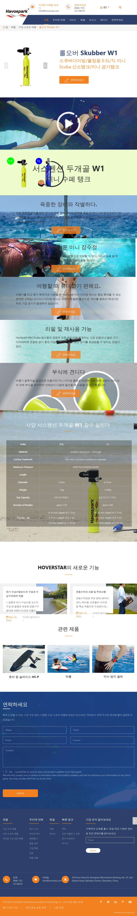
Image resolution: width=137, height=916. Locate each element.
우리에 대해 (59, 19)
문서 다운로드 (68, 838)
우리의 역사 (34, 833)
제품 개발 (33, 857)
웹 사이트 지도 (10, 907)
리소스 (92, 19)
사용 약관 (59, 907)
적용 (52, 828)
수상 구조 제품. (10, 828)
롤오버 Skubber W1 (49, 27)
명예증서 (33, 838)
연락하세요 (15, 704)
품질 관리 (33, 843)
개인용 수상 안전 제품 (13, 838)
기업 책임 (33, 848)
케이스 (53, 833)
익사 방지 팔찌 (113, 676)
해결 (82, 19)
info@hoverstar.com (49, 10)
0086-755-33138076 (79, 9)
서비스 (72, 19)
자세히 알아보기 (31, 618)
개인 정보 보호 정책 (36, 907)
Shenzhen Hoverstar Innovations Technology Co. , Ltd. (40, 901)
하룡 (69, 676)
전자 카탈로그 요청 (71, 833)
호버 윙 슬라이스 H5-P (24, 677)
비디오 (65, 843)
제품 (46, 19)
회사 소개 (33, 828)
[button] (21, 85)
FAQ (64, 828)
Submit (20, 793)
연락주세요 (117, 19)
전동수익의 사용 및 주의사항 (91, 591)
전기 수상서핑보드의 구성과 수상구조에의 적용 (22, 593)
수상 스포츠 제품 (27, 27)
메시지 (103, 19)
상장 (31, 853)
